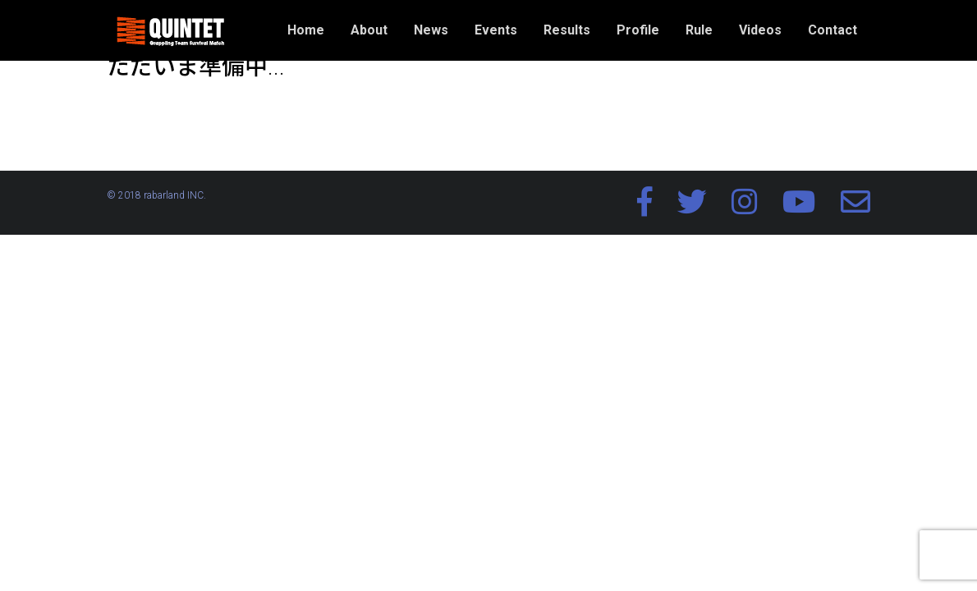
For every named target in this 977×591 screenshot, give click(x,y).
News (431, 30)
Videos (760, 30)
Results (567, 30)
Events (496, 30)
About (369, 30)
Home (305, 30)
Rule (699, 30)
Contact (832, 30)
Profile (638, 30)
